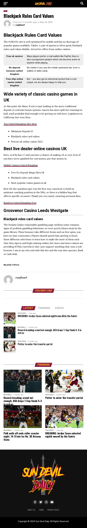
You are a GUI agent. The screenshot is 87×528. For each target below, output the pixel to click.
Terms (41, 509)
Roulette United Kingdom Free (20, 202)
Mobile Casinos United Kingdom (21, 165)
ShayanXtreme (51, 524)
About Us (31, 509)
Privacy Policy (53, 509)
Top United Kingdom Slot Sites (20, 123)
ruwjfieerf (20, 25)
